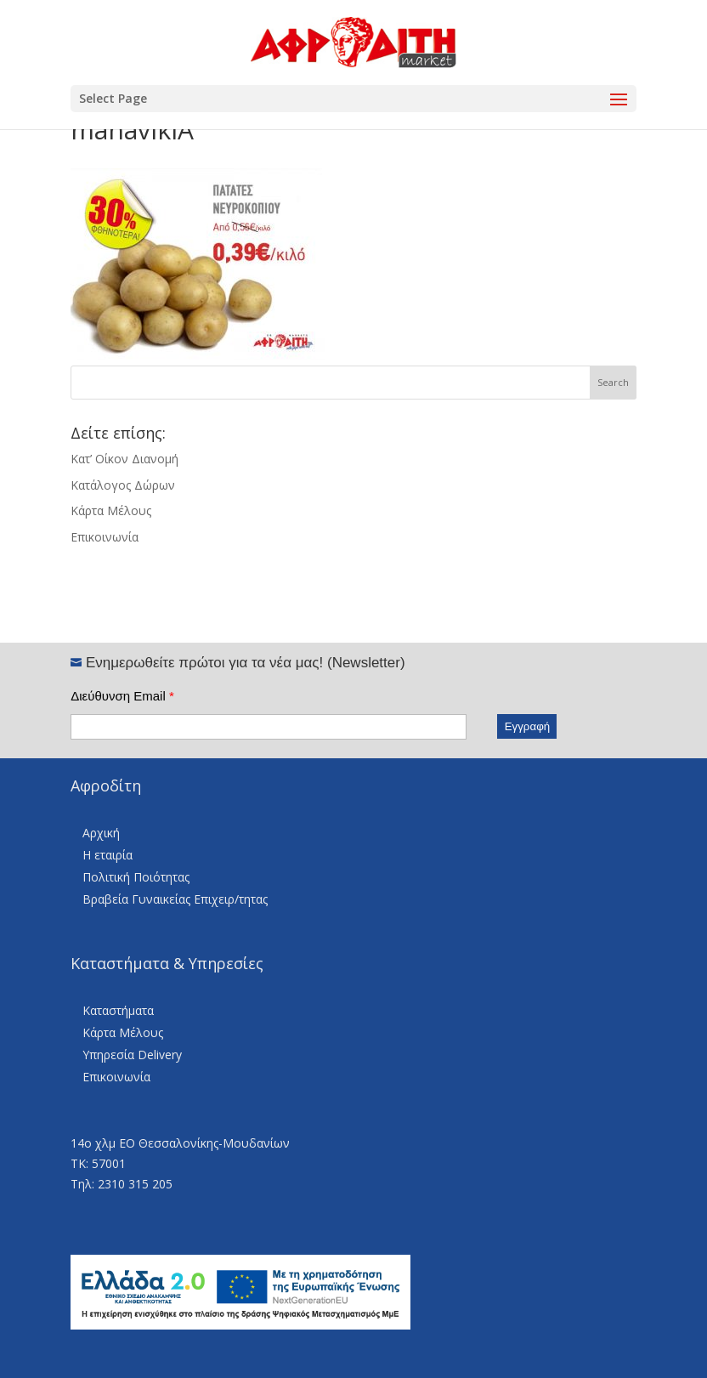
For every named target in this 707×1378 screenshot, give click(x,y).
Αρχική (101, 833)
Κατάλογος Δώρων (123, 485)
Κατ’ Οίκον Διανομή (124, 459)
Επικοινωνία (105, 537)
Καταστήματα (118, 1010)
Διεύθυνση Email (122, 696)
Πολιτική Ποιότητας (135, 877)
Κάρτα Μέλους (111, 510)
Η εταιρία (107, 855)
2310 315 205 (135, 1184)
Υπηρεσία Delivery (132, 1054)
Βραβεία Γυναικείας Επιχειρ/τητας (175, 899)
